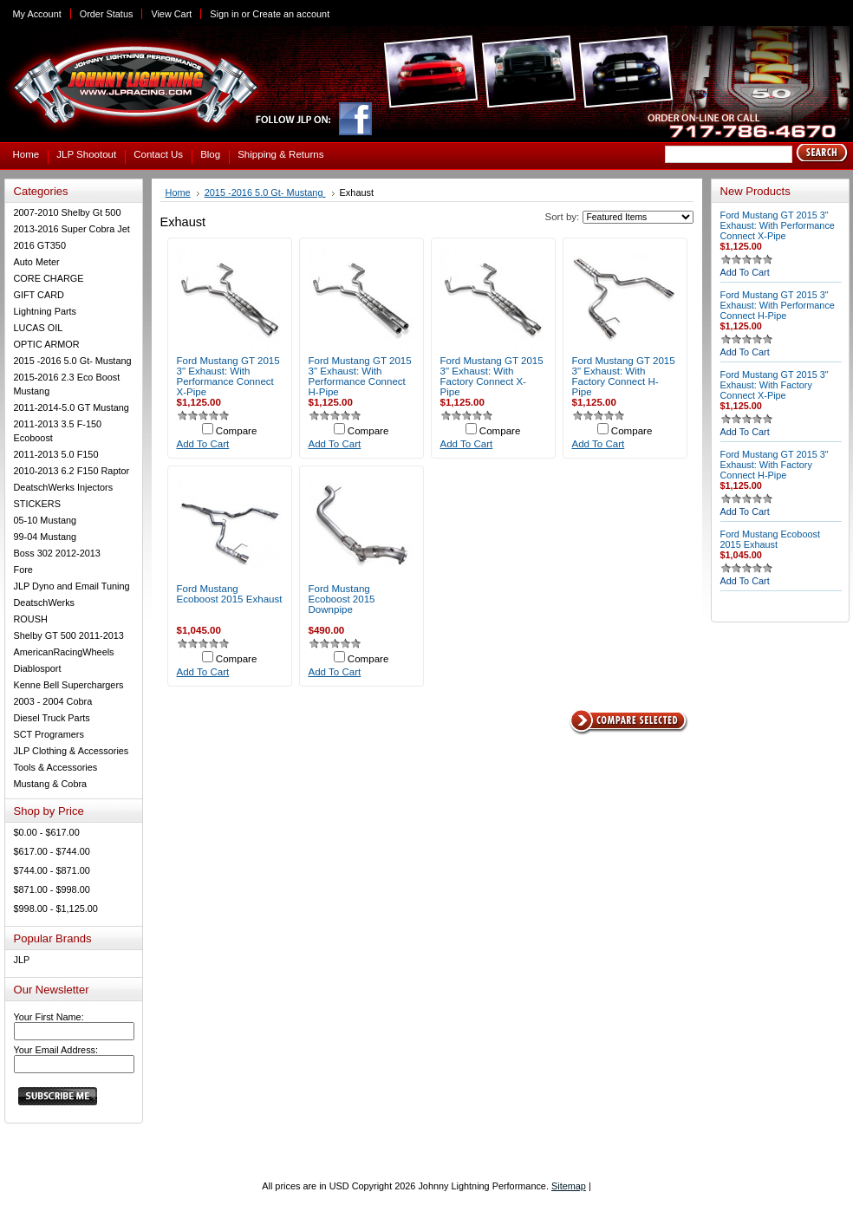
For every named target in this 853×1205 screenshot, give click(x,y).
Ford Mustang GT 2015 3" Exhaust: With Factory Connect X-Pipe (492, 376)
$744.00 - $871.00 (52, 870)
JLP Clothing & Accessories (71, 751)
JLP (22, 959)
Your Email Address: (56, 1050)
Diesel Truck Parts (52, 718)
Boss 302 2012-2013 (57, 553)
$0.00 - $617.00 (47, 832)
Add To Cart (203, 444)
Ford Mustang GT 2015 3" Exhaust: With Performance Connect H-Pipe (360, 376)
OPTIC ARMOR (47, 344)
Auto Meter (37, 262)
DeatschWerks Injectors (64, 487)
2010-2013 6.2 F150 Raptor (72, 471)
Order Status (106, 14)
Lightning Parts (45, 311)
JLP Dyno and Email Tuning (72, 586)
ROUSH (31, 619)
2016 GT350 (40, 245)
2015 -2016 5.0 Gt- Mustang (73, 360)
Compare (236, 431)
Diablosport (38, 668)
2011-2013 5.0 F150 (56, 454)
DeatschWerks (44, 602)
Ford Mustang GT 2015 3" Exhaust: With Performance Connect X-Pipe (228, 376)
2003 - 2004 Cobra (53, 701)
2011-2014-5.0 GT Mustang (71, 407)
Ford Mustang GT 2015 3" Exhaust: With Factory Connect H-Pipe (623, 376)
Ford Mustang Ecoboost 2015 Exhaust (230, 593)
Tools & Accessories (56, 767)
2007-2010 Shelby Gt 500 (67, 212)
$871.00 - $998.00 (52, 889)
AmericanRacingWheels (64, 652)
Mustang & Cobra (51, 783)
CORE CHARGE (49, 278)
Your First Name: (49, 1017)
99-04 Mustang (45, 536)
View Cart (171, 14)
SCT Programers (49, 734)
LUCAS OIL (38, 327)
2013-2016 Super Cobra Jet (72, 229)
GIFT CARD (39, 295)
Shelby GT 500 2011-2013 (69, 635)
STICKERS (37, 503)
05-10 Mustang (45, 520)
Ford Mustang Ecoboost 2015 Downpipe (342, 599)
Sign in (224, 14)
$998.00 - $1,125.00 (56, 908)
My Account (37, 14)
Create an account (290, 14)
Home (178, 192)
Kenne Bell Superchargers (69, 685)
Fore (23, 569)
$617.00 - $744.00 (52, 851)
